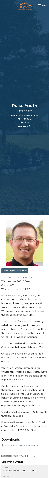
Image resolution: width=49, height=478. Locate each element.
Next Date (24, 126)
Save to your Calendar (15, 270)
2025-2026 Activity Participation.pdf (20, 445)
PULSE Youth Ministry (24, 456)
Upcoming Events (12, 461)
